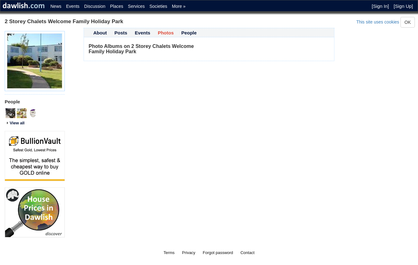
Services (136, 6)
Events (73, 6)
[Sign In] (380, 6)
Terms (168, 252)
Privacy (188, 252)
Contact (247, 252)
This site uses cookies (377, 21)
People (189, 32)
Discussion (95, 6)
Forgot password (218, 252)
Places (116, 6)
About (100, 32)
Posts (121, 32)
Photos (166, 32)
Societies (158, 6)
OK (408, 22)
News (55, 6)
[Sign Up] (403, 6)
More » (179, 6)
